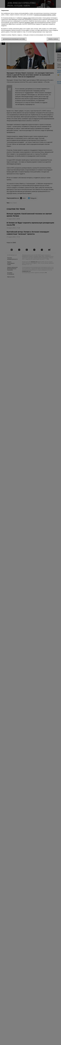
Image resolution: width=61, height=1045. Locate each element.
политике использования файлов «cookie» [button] (45, 14)
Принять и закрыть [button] (53, 39)
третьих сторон (27, 18)
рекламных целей (29, 22)
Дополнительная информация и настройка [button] (14, 39)
